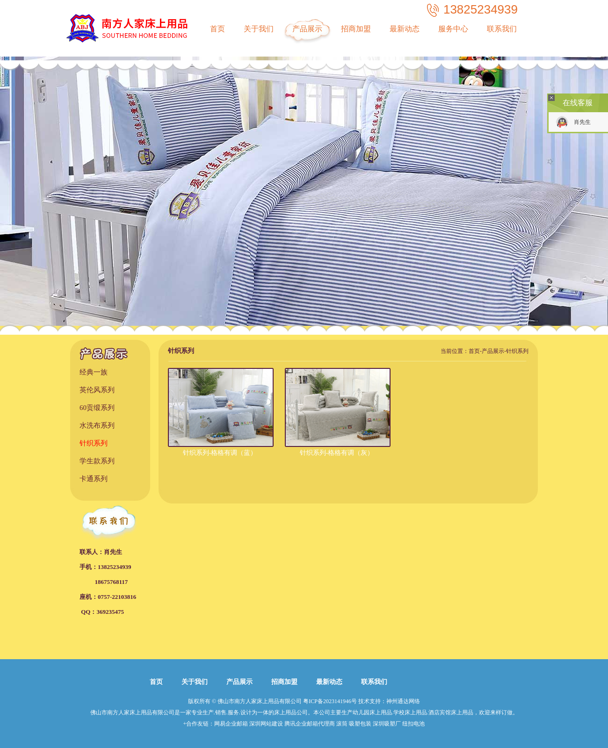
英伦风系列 (97, 390)
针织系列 (94, 443)
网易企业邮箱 (231, 723)
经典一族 (94, 372)
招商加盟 (356, 29)
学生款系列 (97, 461)
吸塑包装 (360, 723)
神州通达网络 (403, 701)
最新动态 (405, 29)
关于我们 (259, 29)
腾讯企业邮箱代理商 (309, 723)
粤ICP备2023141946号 (330, 701)
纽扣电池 (413, 723)
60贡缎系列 (97, 407)
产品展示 (307, 29)
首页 (217, 29)
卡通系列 (94, 478)
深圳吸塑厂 (387, 723)
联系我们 (502, 29)
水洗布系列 (97, 425)
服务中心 (453, 29)
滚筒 (341, 723)
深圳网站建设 (266, 723)
